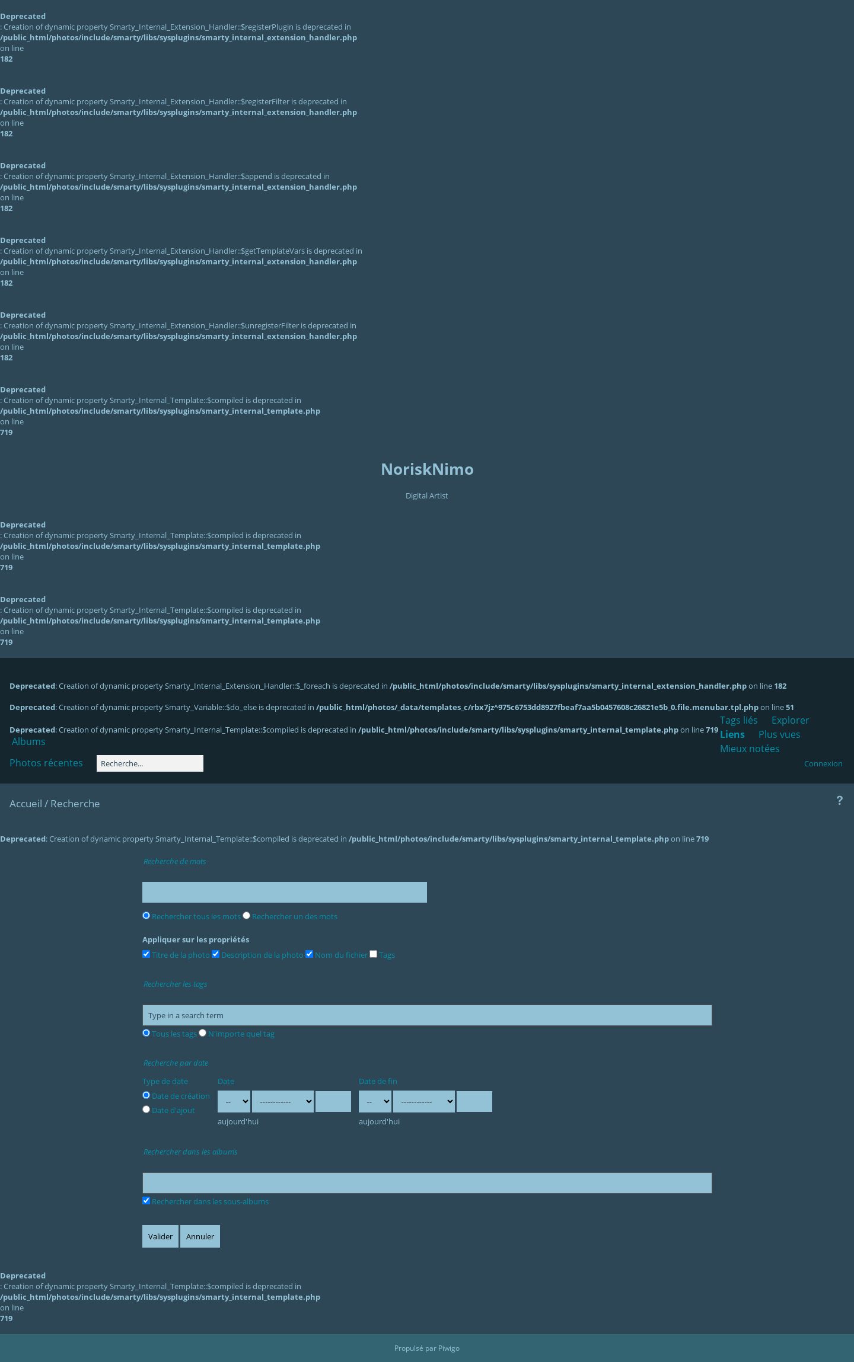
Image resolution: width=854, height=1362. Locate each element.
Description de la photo (258, 954)
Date (226, 1081)
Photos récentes (46, 762)
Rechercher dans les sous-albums (205, 1201)
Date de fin (378, 1081)
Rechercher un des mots (290, 916)
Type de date (165, 1081)
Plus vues (780, 734)
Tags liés (739, 720)
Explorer (791, 720)
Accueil (25, 803)
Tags (382, 954)
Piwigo (449, 1348)
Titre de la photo (176, 954)
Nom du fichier (336, 954)
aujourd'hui (238, 1121)
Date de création (176, 1096)
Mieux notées (750, 748)
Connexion (823, 763)
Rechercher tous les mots (191, 916)
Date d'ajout (168, 1110)
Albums (29, 741)
